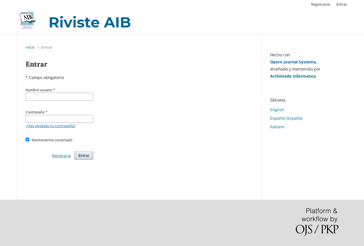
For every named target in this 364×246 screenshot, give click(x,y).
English (277, 109)
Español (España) (286, 118)
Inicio (30, 47)
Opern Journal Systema (293, 62)
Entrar (341, 4)
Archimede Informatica (293, 76)
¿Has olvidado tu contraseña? (51, 125)
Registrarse (320, 4)
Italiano (277, 126)
